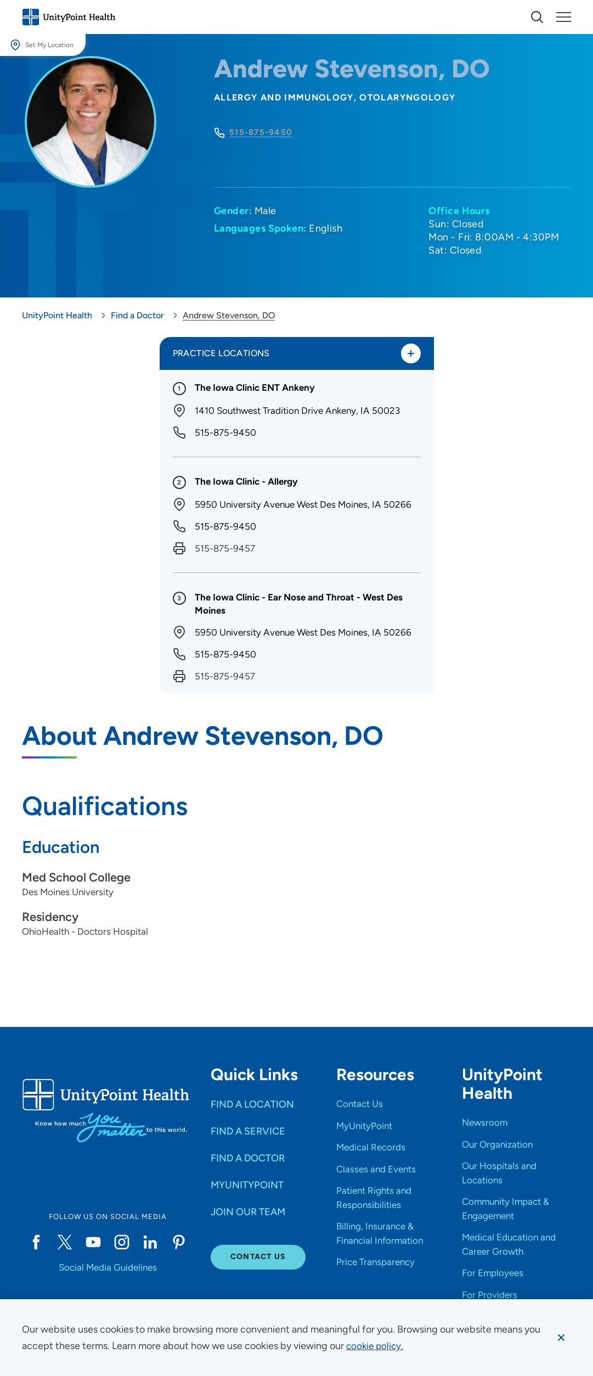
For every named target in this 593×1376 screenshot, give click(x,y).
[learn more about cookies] (376, 1346)
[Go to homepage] (68, 17)
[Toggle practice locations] (410, 354)
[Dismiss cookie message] (560, 1337)
